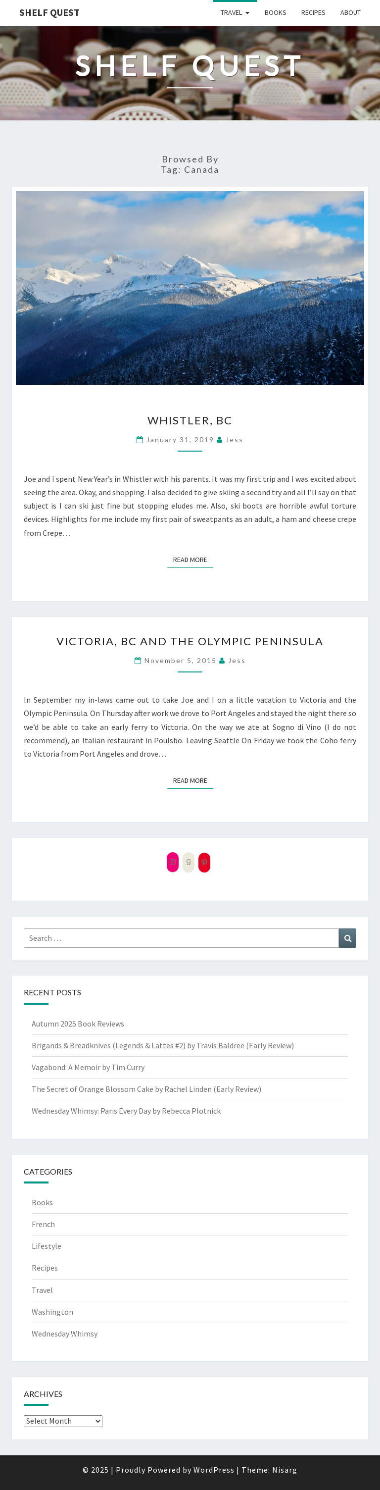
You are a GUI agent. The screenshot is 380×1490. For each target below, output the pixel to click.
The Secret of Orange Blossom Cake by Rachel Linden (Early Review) (146, 1089)
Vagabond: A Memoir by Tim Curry (88, 1067)
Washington (52, 1312)
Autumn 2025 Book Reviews (78, 1023)
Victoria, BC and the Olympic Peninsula (190, 641)
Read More (193, 559)
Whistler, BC (190, 420)
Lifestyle (46, 1246)
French (43, 1224)
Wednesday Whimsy (64, 1333)
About (350, 12)
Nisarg (284, 1470)
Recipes (313, 12)
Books (275, 12)
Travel (231, 12)
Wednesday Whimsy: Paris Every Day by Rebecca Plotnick (126, 1111)
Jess (234, 439)
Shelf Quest (49, 12)
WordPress (214, 1470)
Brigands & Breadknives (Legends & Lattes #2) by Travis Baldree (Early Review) (163, 1045)
